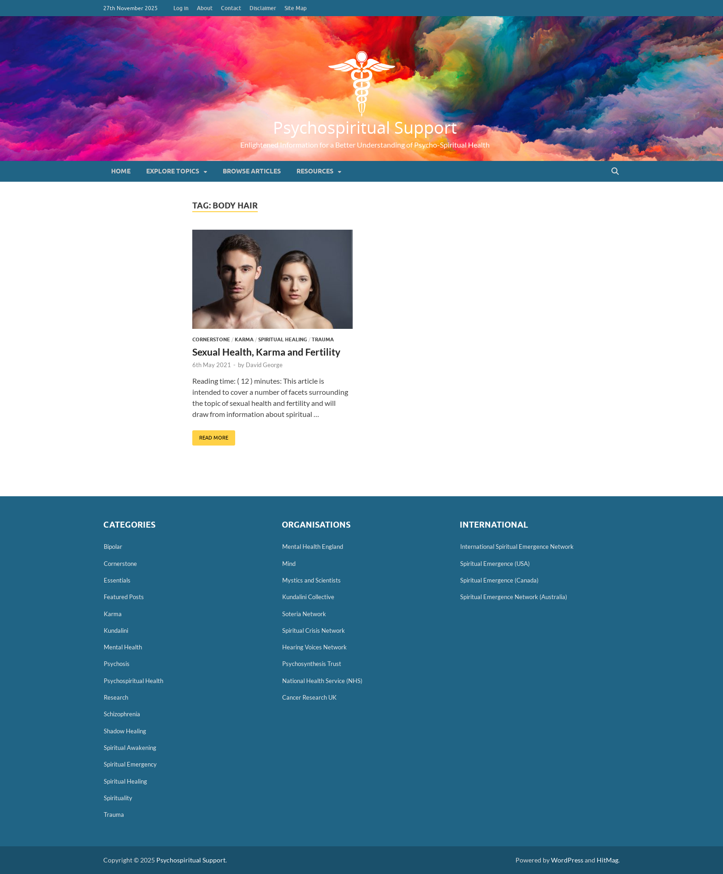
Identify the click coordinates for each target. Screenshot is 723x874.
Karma (244, 339)
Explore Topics (172, 171)
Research (116, 697)
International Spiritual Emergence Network (517, 546)
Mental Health (123, 647)
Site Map (295, 8)
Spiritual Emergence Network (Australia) (513, 597)
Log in (181, 8)
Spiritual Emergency (130, 764)
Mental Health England (312, 546)
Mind (289, 563)
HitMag (607, 860)
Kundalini (116, 630)
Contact (231, 8)
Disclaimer (262, 8)
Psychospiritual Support (365, 127)
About (205, 8)
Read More (210, 435)
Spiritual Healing (282, 339)
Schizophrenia (122, 714)
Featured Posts (124, 597)
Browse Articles (252, 171)
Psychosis (117, 663)
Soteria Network (304, 614)
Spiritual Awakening (130, 747)
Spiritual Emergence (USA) (495, 563)
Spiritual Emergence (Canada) (499, 580)
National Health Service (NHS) (322, 680)
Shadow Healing (125, 731)
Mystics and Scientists (311, 580)
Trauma (323, 339)
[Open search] (615, 171)
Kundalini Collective (308, 597)
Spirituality (118, 798)
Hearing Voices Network (314, 647)
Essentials (117, 580)
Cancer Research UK (309, 697)
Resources (314, 171)
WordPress (567, 860)
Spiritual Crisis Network (313, 630)
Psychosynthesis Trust (311, 663)
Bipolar (113, 546)
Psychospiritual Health (133, 680)
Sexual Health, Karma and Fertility (266, 351)
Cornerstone (211, 339)
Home (120, 171)
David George (264, 365)
